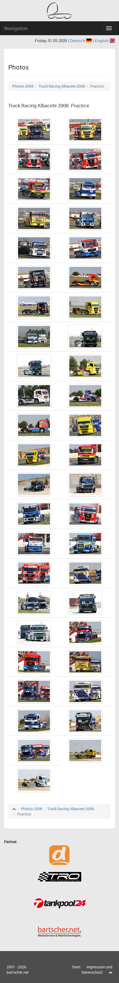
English (105, 40)
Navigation (16, 28)
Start (76, 966)
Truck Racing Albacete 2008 (62, 86)
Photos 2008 (22, 86)
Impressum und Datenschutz (97, 969)
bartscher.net (18, 972)
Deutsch (81, 40)
